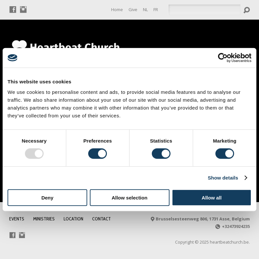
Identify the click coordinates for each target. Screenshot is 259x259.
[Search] (204, 10)
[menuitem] (145, 9)
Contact (101, 219)
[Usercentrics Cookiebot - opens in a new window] (222, 58)
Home (117, 9)
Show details (223, 178)
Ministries (44, 219)
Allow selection (129, 197)
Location (73, 219)
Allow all (212, 197)
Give (133, 9)
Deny (47, 197)
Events (16, 219)
